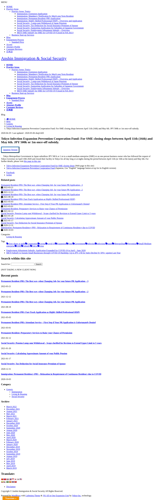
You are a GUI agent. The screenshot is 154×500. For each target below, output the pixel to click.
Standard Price (18, 42)
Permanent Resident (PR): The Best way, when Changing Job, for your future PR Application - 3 (42, 185)
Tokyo (35, 246)
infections (101, 244)
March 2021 (11, 416)
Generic (9, 389)
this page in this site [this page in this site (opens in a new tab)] (32, 161)
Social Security (18, 396)
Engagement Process (15, 40)
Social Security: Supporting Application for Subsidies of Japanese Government (50, 28)
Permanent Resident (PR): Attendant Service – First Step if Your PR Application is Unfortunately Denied (48, 322)
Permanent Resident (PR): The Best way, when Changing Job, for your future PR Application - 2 (42, 190)
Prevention (131, 244)
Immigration (17, 392)
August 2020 (11, 430)
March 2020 (11, 440)
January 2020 (12, 444)
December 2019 (13, 447)
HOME (9, 7)
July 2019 (10, 459)
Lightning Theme (32, 495)
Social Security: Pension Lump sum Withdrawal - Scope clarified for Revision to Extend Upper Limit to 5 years (48, 213)
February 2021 (12, 418)
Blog (8, 37)
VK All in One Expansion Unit (56, 495)
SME (19, 246)
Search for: (5, 264)
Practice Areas (12, 9)
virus (42, 246)
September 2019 (13, 454)
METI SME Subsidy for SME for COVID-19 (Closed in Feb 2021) (45, 33)
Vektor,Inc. (76, 495)
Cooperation (32, 244)
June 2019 (10, 461)
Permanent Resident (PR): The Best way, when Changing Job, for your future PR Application (40, 194)
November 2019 (13, 449)
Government (80, 244)
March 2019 (11, 468)
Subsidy (26, 246)
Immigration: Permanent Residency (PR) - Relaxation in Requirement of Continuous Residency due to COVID (48, 227)
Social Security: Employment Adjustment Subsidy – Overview (43, 30)
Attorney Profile (13, 47)
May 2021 (10, 414)
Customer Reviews (14, 49)
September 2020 (13, 428)
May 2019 (10, 463)
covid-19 (51, 244)
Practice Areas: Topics (21, 11)
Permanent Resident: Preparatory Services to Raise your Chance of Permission (34, 209)
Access (9, 44)
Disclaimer (11, 487)
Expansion (61, 244)
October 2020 (12, 425)
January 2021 (12, 421)
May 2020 (10, 435)
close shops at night (16, 244)
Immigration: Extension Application (32, 14)
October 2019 (12, 451)
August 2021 (11, 411)
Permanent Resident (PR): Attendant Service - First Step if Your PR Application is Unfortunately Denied (45, 204)
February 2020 (12, 442)
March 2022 (11, 407)
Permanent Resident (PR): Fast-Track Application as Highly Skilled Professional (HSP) (38, 199)
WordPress (16, 495)
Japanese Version (10, 150)
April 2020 (11, 437)
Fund (70, 244)
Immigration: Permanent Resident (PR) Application (38, 18)
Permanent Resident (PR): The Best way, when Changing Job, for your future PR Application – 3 (44, 281)
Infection (91, 244)
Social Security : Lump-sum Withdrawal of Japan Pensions (42, 23)
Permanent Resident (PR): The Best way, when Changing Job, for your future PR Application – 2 (44, 291)
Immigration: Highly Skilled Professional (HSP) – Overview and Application (49, 21)
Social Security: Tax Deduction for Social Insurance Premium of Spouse (47, 25)
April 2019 (11, 466)
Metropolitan (119, 244)
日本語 (9, 52)
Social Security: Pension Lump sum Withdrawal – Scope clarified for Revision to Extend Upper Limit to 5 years (51, 343)
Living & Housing (52, 133)
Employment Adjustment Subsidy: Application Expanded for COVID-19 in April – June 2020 (46, 250)
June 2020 (10, 433)
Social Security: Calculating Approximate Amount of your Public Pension (32, 218)
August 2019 (11, 456)
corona (43, 244)
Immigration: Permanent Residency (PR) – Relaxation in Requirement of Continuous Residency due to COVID (51, 374)
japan (110, 244)
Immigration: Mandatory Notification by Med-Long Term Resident (45, 16)
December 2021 (13, 409)
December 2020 (13, 423)
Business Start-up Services (23, 35)
